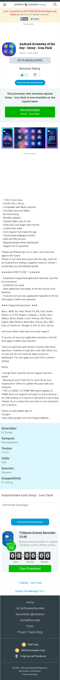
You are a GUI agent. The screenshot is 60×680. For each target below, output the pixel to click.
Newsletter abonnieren (30, 614)
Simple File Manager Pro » (30, 591)
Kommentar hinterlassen (30, 82)
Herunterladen (30, 112)
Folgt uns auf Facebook (33, 656)
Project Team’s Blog (30, 632)
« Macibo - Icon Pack (30, 582)
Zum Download (30, 568)
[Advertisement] (30, 33)
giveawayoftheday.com (36, 668)
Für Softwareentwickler (30, 608)
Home (30, 602)
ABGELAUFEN (30, 60)
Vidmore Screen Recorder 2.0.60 (37, 535)
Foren (30, 626)
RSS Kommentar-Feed (33, 650)
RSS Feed (33, 644)
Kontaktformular (30, 620)
